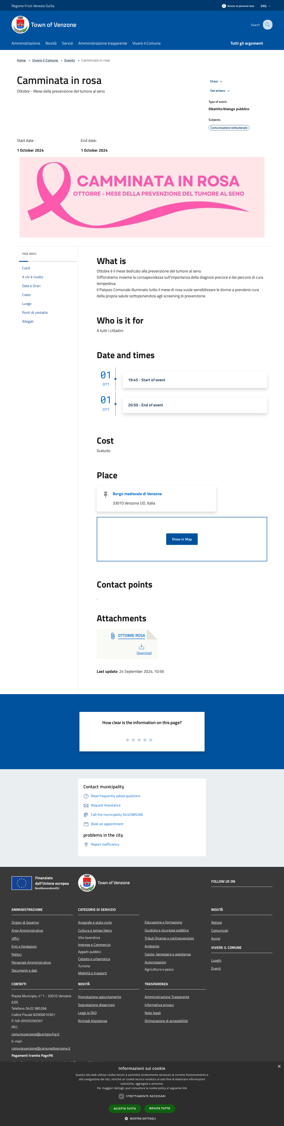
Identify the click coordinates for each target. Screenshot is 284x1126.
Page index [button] (29, 254)
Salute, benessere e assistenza (168, 954)
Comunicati (219, 930)
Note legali (153, 1012)
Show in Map (182, 539)
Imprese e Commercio (94, 944)
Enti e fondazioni (24, 946)
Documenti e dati (24, 970)
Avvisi (215, 938)
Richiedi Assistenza (92, 1020)
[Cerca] (267, 24)
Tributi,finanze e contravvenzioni (169, 938)
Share (217, 81)
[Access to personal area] (238, 6)
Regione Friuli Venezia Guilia (33, 5)
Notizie (216, 922)
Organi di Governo (25, 922)
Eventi (216, 968)
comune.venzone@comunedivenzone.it (41, 1048)
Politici (17, 954)
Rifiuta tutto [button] (159, 1108)
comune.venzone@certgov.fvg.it (35, 1034)
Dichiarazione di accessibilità (166, 1020)
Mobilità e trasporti (92, 973)
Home (21, 60)
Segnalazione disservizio (96, 1004)
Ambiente (152, 946)
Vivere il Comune (45, 60)
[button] (142, 1118)
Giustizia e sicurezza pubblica (167, 930)
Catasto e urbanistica (94, 958)
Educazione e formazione (163, 922)
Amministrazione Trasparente (167, 996)
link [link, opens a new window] (184, 1088)
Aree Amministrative (27, 930)
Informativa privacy (159, 1004)
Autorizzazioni (155, 962)
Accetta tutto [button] (125, 1108)
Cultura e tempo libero (95, 930)
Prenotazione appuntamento (99, 996)
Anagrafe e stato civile (95, 922)
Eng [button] (266, 6)
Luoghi (216, 960)
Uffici (15, 938)
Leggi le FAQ (87, 1012)
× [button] (279, 1066)
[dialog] (142, 1094)
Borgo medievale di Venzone (137, 494)
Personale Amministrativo (31, 962)
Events (69, 60)
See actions (220, 90)
